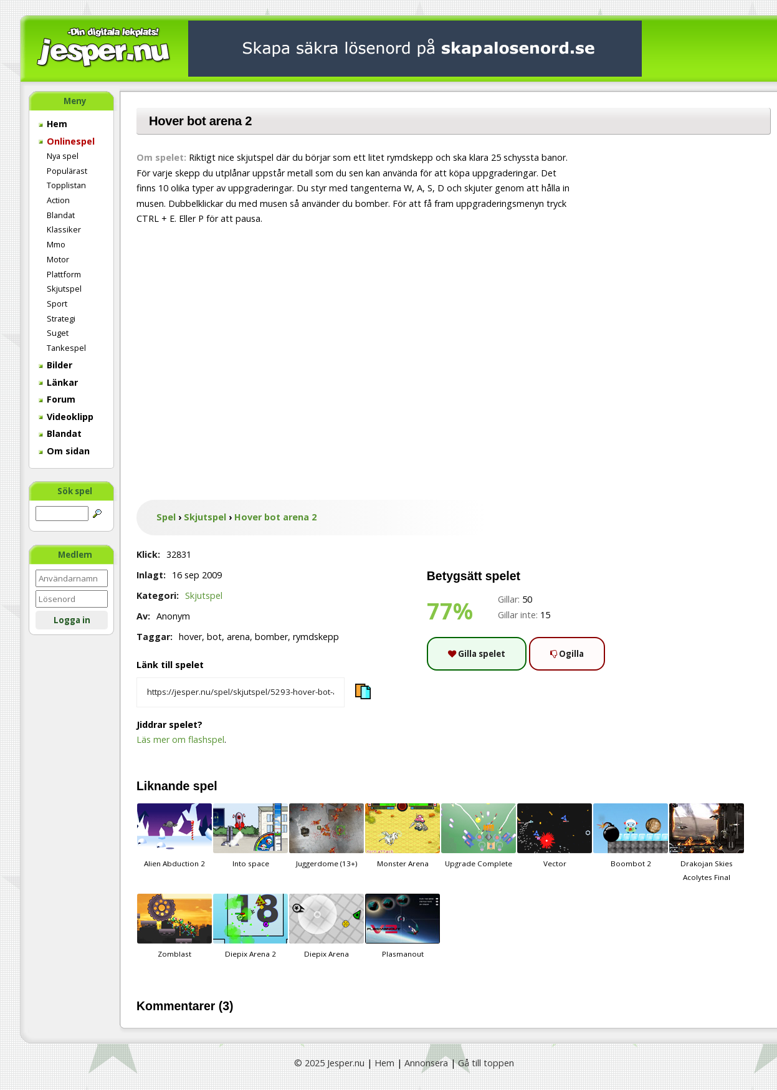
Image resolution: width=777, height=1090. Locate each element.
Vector (554, 835)
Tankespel (66, 347)
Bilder (55, 365)
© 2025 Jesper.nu (329, 1063)
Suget (58, 332)
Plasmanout (402, 926)
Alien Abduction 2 (174, 835)
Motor (58, 259)
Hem (53, 124)
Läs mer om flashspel (180, 739)
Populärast (67, 170)
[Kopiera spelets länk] (240, 692)
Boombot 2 (630, 835)
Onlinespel (67, 141)
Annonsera (426, 1063)
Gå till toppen (486, 1063)
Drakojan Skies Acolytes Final (706, 842)
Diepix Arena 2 (250, 926)
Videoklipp (66, 417)
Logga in (72, 620)
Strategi (61, 318)
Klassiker (64, 229)
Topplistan (66, 185)
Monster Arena (402, 835)
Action (58, 200)
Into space (250, 835)
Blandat (61, 215)
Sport (57, 303)
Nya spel (63, 155)
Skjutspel (64, 288)
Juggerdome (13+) (326, 835)
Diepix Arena (326, 926)
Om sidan (64, 451)
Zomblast (174, 926)
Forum (57, 399)
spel (205, 786)
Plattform (64, 274)
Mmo (56, 244)
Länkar (58, 382)
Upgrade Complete (478, 835)
